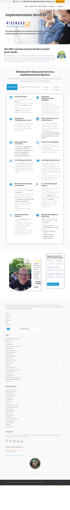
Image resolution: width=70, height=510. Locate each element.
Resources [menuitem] (8, 341)
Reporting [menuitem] (8, 390)
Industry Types (42, 6)
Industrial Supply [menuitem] (9, 434)
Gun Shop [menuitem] (8, 428)
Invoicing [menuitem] (8, 388)
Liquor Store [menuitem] (8, 437)
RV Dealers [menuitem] (8, 449)
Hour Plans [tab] (46, 88)
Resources (52, 6)
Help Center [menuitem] (8, 345)
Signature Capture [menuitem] (10, 369)
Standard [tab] (23, 87)
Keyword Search (24, 353)
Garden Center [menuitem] (9, 424)
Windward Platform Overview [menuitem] (12, 363)
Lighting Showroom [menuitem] (10, 435)
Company (60, 6)
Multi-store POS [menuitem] (9, 373)
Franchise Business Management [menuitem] (13, 404)
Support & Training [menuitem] (10, 400)
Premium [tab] (12, 87)
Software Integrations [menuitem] (11, 392)
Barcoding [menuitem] (8, 367)
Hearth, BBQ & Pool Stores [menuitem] (12, 432)
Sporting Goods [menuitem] (9, 451)
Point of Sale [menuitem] (9, 365)
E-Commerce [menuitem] (9, 398)
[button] (17, 1)
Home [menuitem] (7, 337)
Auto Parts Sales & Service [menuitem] (12, 416)
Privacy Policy (61, 507)
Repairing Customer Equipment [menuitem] (13, 402)
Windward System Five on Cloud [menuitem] (13, 371)
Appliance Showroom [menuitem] (11, 414)
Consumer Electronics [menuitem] (11, 420)
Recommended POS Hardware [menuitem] (13, 394)
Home (26, 6)
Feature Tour (33, 6)
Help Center (60, 1)
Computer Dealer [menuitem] (9, 418)
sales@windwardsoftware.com (44, 1)
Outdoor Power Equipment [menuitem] (12, 443)
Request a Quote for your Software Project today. (35, 61)
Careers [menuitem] (7, 343)
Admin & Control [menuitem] (9, 386)
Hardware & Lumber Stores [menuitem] (12, 430)
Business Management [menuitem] (11, 376)
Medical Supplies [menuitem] (10, 439)
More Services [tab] (56, 88)
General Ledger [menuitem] (9, 382)
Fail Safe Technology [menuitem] (10, 396)
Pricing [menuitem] (7, 339)
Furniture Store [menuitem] (9, 422)
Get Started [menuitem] (8, 406)
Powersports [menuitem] (9, 441)
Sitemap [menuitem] (7, 349)
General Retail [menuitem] (9, 426)
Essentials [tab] (34, 87)
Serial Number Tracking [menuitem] (11, 384)
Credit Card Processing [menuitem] (11, 375)
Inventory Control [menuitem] (9, 378)
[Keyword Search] (36, 353)
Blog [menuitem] (7, 347)
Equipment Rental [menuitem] (10, 447)
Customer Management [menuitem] (11, 380)
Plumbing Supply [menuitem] (9, 445)
